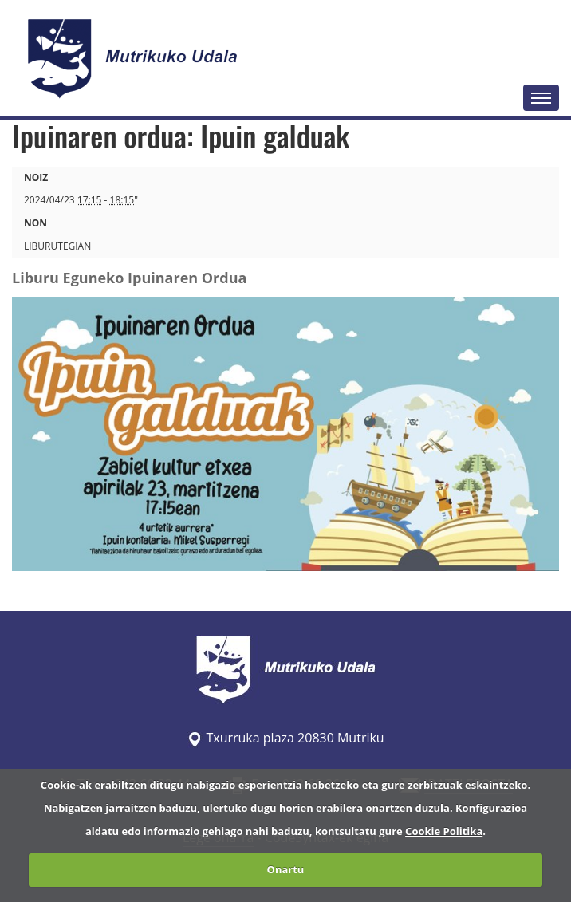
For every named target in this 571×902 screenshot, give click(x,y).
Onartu (286, 869)
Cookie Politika (443, 831)
